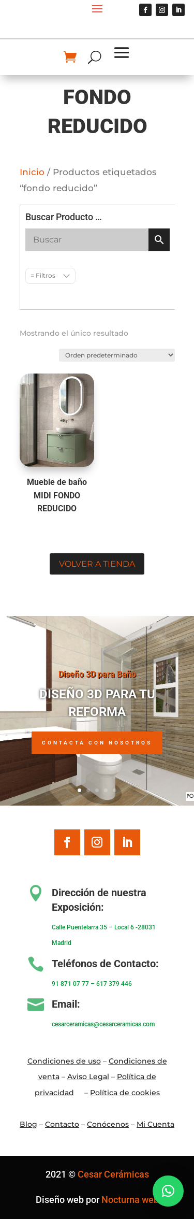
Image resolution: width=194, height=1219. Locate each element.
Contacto (62, 1124)
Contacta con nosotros (97, 742)
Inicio (32, 172)
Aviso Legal (88, 1076)
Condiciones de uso (64, 1061)
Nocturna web (130, 1199)
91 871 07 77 (70, 983)
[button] (168, 1191)
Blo (28, 1124)
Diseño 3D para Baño (97, 674)
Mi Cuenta (155, 1124)
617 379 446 (114, 983)
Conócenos (108, 1124)
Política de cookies (125, 1092)
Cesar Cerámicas (113, 1174)
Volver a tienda (97, 564)
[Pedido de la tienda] (116, 355)
